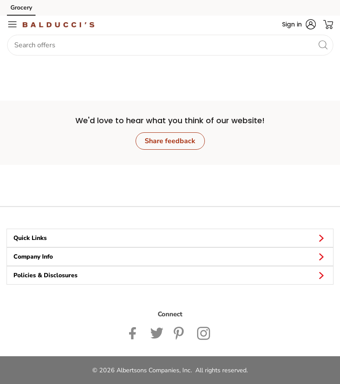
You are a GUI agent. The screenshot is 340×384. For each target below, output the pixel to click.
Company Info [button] (170, 256)
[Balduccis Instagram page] (204, 332)
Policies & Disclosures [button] (170, 275)
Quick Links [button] (170, 237)
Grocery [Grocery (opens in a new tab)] (21, 7)
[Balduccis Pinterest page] (180, 332)
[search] (322, 44)
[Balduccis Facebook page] (134, 332)
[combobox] (170, 45)
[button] (298, 24)
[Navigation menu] (12, 24)
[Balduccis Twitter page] (157, 332)
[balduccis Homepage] (58, 24)
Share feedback (170, 141)
